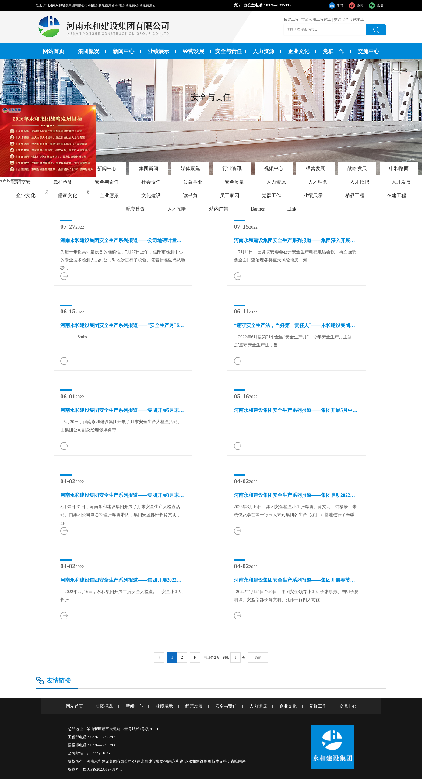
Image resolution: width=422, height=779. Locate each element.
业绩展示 (158, 51)
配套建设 (135, 209)
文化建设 (151, 195)
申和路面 (399, 168)
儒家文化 (67, 195)
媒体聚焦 (190, 168)
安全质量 (234, 182)
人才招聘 (359, 182)
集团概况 (88, 51)
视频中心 (273, 168)
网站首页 (53, 51)
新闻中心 (123, 51)
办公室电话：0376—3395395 (267, 5)
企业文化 (298, 51)
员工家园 (229, 195)
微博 (360, 5)
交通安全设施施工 (349, 20)
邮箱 (340, 5)
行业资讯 (232, 168)
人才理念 (318, 182)
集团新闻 (148, 168)
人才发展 (401, 182)
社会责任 (151, 182)
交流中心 (368, 51)
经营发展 (193, 51)
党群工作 (333, 51)
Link (291, 209)
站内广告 (218, 209)
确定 (258, 657)
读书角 (190, 195)
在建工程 (396, 195)
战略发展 (357, 168)
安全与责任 (228, 51)
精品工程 (354, 195)
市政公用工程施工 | (317, 20)
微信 (380, 5)
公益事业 (192, 182)
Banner (258, 209)
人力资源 (263, 51)
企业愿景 (109, 195)
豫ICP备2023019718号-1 (102, 769)
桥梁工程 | (292, 20)
